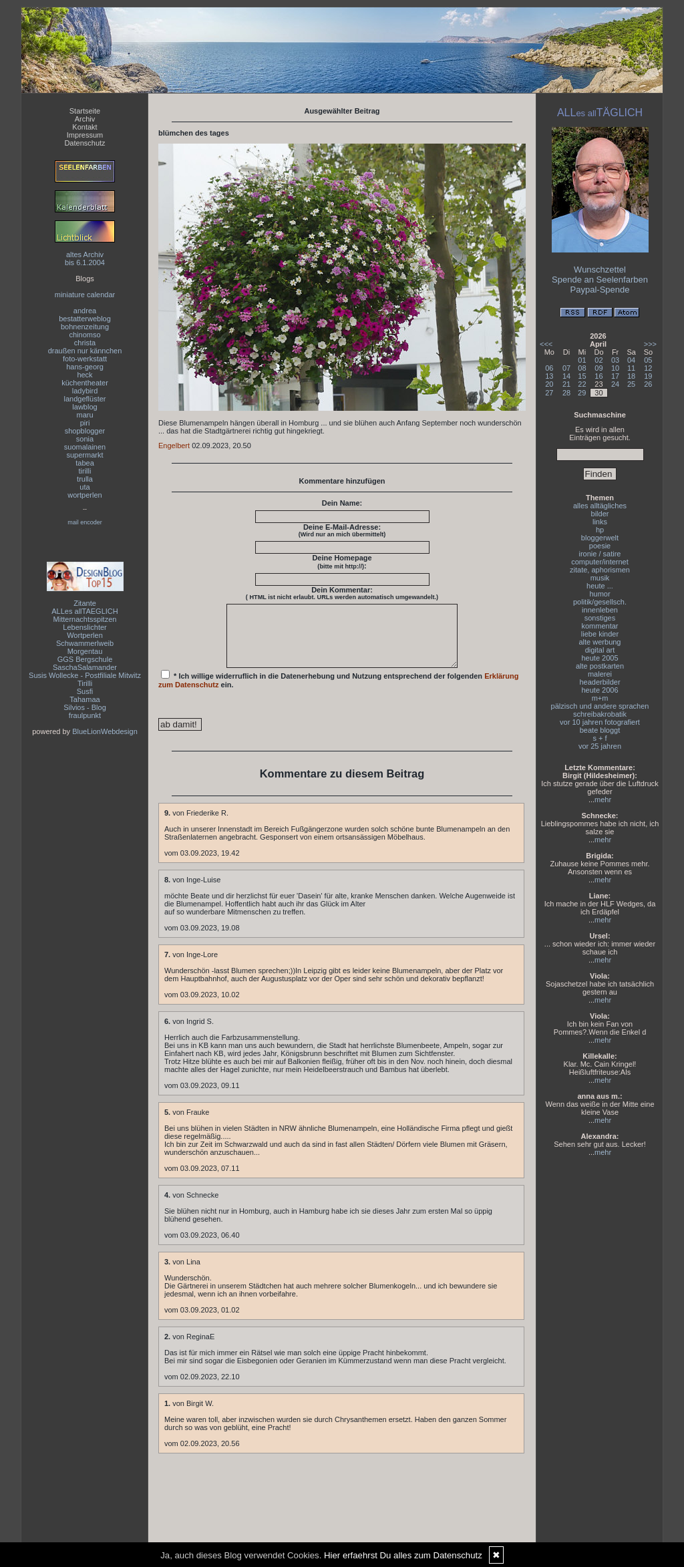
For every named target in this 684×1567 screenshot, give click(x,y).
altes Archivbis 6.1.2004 (85, 258)
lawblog (84, 407)
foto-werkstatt (85, 359)
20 (549, 384)
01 (582, 360)
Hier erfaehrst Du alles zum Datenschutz (403, 1555)
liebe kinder (600, 634)
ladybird (85, 391)
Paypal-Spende (600, 290)
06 (549, 368)
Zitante (84, 603)
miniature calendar (85, 295)
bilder (600, 514)
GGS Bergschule (85, 659)
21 (566, 384)
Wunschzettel (600, 270)
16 (598, 376)
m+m (600, 698)
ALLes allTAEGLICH (84, 611)
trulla (85, 479)
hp (600, 530)
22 (582, 384)
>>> (650, 344)
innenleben (600, 610)
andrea (84, 311)
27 (549, 393)
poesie (600, 546)
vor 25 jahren (599, 746)
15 (582, 376)
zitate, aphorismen (600, 570)
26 (648, 384)
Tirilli (84, 683)
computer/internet (600, 562)
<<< (546, 344)
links (599, 522)
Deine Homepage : (341, 562)
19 (648, 376)
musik (600, 578)
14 (566, 376)
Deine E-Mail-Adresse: (342, 530)
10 (615, 368)
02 (598, 360)
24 (615, 384)
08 (582, 368)
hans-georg (85, 367)
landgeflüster (85, 399)
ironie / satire (600, 554)
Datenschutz (84, 143)
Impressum (85, 135)
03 (615, 360)
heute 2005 (599, 658)
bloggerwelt (600, 538)
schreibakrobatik (600, 714)
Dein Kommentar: (342, 593)
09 (598, 368)
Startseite (84, 111)
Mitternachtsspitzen (85, 619)
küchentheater (84, 383)
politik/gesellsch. (600, 602)
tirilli (85, 471)
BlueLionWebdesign (105, 731)
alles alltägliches (600, 506)
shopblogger (85, 431)
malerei (600, 674)
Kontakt (84, 127)
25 (631, 384)
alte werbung (600, 642)
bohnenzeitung (85, 327)
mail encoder (84, 522)
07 (566, 368)
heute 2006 (599, 690)
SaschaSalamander (85, 667)
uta (84, 487)
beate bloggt (600, 730)
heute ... (599, 586)
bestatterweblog (85, 319)
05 (648, 360)
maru (84, 415)
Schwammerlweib (85, 643)
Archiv (85, 119)
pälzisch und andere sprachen (600, 706)
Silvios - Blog (84, 707)
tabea (84, 463)
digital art (600, 650)
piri (85, 423)
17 (615, 376)
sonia (85, 439)
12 (648, 368)
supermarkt (84, 455)
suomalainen (85, 447)
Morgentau (85, 651)
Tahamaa (84, 699)
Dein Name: (342, 503)
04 (631, 360)
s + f (599, 738)
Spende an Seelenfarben (600, 280)
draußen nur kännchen (85, 351)
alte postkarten (600, 666)
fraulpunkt (85, 715)
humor (599, 594)
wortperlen (84, 495)
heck (84, 375)
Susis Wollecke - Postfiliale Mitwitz (85, 675)
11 (631, 368)
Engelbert (174, 446)
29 (582, 393)
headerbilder (599, 682)
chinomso (84, 335)
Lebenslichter (84, 627)
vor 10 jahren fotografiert (600, 722)
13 (549, 376)
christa (85, 343)
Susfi (85, 691)
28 (566, 393)
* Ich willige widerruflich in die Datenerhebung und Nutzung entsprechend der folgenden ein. (338, 691)
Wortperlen (85, 635)
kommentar (599, 626)
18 (631, 376)
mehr (602, 800)
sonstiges (599, 618)
